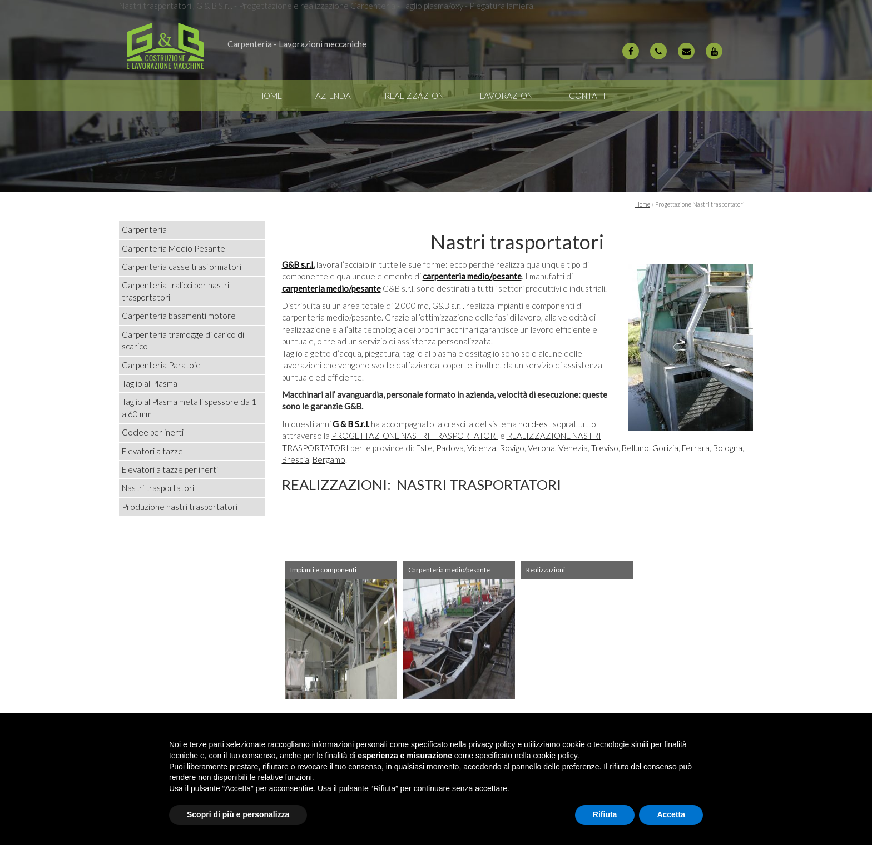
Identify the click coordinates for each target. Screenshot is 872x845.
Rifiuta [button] (605, 814)
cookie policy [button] (555, 755)
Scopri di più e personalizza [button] (238, 814)
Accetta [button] (671, 814)
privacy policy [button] (492, 744)
